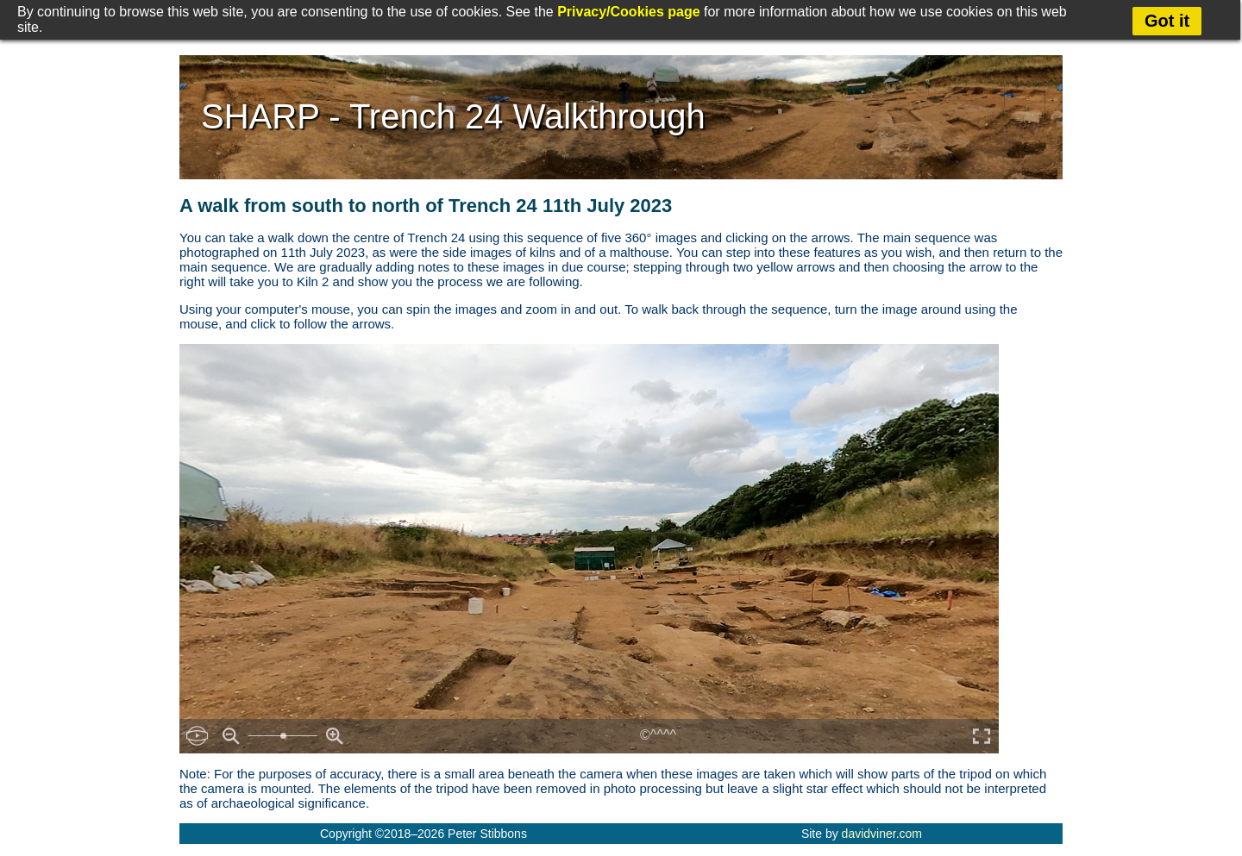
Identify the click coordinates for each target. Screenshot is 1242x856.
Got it (1167, 20)
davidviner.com (882, 833)
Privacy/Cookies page (628, 11)
